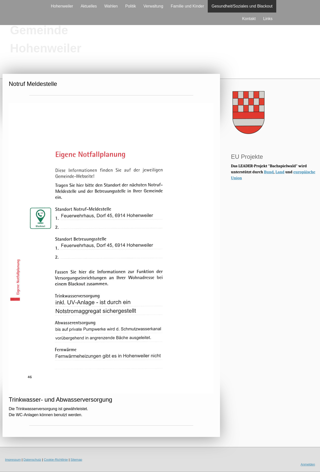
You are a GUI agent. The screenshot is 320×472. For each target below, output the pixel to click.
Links (267, 19)
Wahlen (111, 6)
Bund (269, 172)
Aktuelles (88, 6)
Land (280, 172)
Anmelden (307, 464)
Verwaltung (153, 6)
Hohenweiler (62, 6)
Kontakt (249, 19)
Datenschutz (32, 459)
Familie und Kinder (187, 6)
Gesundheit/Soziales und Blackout (242, 6)
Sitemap (76, 459)
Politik (130, 6)
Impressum (13, 459)
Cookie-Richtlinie (56, 459)
